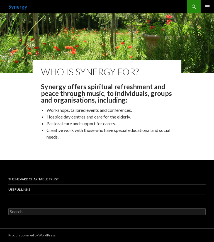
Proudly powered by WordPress (32, 235)
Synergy (17, 7)
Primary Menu (207, 6)
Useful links (19, 189)
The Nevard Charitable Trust (33, 179)
